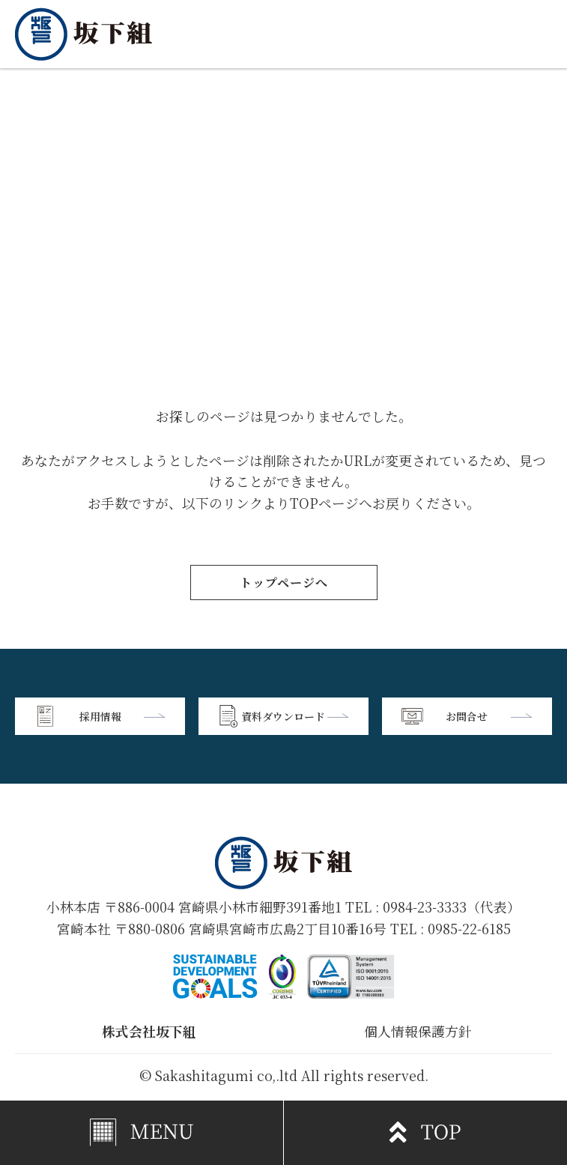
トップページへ (284, 582)
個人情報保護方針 (418, 1031)
